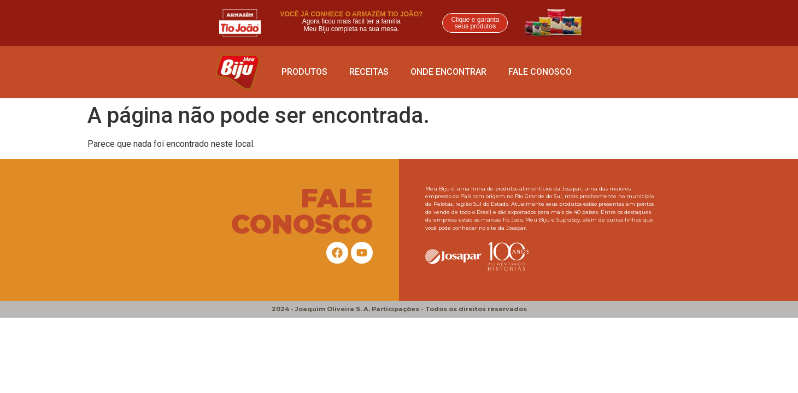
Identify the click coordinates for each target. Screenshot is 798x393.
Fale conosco (540, 72)
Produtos (304, 72)
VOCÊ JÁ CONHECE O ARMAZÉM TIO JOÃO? (351, 14)
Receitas (369, 72)
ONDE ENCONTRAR (448, 72)
